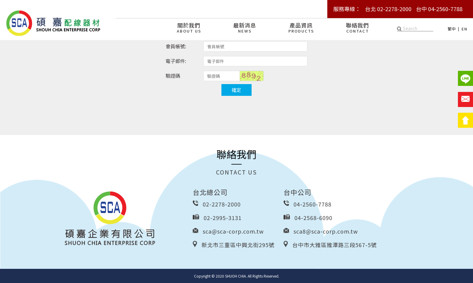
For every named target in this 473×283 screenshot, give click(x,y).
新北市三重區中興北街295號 (238, 245)
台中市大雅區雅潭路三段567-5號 (334, 245)
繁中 (452, 29)
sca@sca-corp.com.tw (233, 231)
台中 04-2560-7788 (439, 9)
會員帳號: (176, 46)
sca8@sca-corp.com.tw (326, 231)
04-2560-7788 (313, 204)
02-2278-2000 (222, 204)
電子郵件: (176, 60)
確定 (236, 89)
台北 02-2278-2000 (388, 9)
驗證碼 (173, 75)
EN (464, 29)
